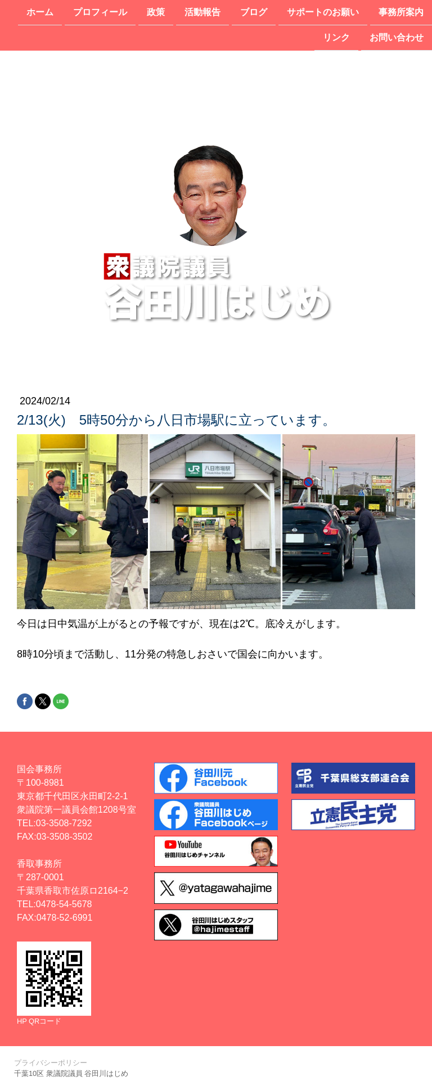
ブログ (253, 12)
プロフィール (100, 12)
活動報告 (202, 12)
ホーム (39, 12)
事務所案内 (401, 12)
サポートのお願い (323, 12)
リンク (336, 38)
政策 (156, 12)
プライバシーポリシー (50, 1063)
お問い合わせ (397, 38)
